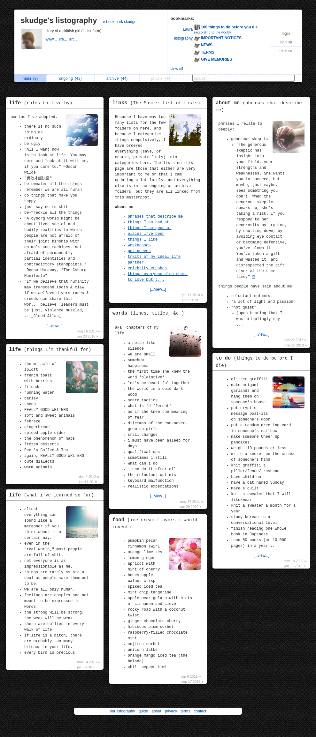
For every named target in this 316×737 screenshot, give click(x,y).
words (150, 313)
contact (200, 711)
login (286, 33)
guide (143, 711)
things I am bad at (148, 222)
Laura (188, 29)
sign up (286, 42)
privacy (171, 711)
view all (177, 69)
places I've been (146, 234)
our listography (122, 711)
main (30, 78)
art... (73, 39)
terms (185, 711)
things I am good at (150, 228)
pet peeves (139, 251)
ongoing (70, 78)
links (158, 103)
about (156, 711)
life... (64, 39)
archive (117, 78)
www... (52, 39)
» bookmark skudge (119, 21)
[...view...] (55, 326)
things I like (143, 239)
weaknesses (139, 245)
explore (286, 50)
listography (183, 38)
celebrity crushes (147, 268)
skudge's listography (59, 20)
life (42, 103)
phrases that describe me (155, 216)
